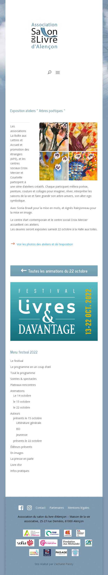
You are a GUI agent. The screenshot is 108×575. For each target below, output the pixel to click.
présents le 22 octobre (27, 441)
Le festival (16, 361)
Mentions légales (78, 507)
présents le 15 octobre (27, 418)
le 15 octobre (21, 401)
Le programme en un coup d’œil (30, 367)
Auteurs (15, 413)
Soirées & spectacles (23, 379)
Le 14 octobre (22, 395)
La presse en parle (22, 459)
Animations (17, 391)
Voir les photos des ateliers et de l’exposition (45, 244)
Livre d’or (16, 465)
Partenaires (57, 507)
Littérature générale (28, 423)
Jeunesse (21, 435)
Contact (41, 507)
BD (18, 429)
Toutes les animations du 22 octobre (54, 271)
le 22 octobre (21, 407)
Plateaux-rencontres (23, 385)
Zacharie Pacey (63, 564)
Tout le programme (22, 373)
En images (16, 453)
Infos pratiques (19, 471)
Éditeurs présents (21, 447)
